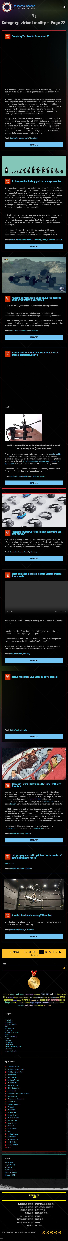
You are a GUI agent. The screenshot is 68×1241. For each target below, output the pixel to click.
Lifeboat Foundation (14, 1232)
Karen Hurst (12, 1091)
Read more (34, 145)
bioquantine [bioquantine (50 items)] (37, 994)
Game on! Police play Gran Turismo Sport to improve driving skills (36, 575)
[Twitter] (47, 1232)
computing (21, 476)
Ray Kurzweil (9, 1028)
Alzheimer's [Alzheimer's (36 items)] (12, 994)
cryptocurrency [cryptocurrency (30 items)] (26, 997)
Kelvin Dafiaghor (13, 1088)
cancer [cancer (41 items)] (21, 997)
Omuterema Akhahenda (16, 1099)
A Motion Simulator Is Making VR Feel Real (32, 915)
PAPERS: (37, 1222)
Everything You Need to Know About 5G (30, 36)
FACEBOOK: (21, 1204)
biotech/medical (21, 240)
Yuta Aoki (11, 1107)
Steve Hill (11, 1126)
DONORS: (27, 1213)
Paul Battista (12, 1083)
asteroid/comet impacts (13, 1047)
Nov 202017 (8, 36)
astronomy (8, 1049)
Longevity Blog (10, 1165)
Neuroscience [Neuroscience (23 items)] (18, 1003)
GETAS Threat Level (34, 1196)
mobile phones (28, 476)
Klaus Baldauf (13, 1102)
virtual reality (34, 138)
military (29, 330)
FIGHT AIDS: (23, 1216)
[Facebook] (43, 1232)
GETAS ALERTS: (39, 1207)
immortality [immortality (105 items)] (26, 1000)
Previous (15, 952)
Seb (9, 1131)
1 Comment (59, 240)
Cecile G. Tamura (14, 1104)
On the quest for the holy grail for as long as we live (36, 181)
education (19, 654)
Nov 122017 (7, 181)
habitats (22, 868)
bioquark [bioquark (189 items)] (45, 994)
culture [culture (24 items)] (31, 997)
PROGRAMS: (38, 1219)
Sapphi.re (33, 1232)
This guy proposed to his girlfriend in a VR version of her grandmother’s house (37, 857)
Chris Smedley (13, 1145)
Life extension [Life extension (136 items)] (53, 1000)
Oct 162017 (7, 575)
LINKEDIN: (22, 1207)
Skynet (7, 1034)
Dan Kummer (12, 1096)
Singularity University (12, 1032)
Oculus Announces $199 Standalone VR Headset (34, 677)
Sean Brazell (13, 476)
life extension (29, 240)
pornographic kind (12, 828)
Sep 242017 (7, 857)
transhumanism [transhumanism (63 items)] (38, 1005)
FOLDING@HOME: (21, 1219)
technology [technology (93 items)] (29, 1005)
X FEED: (22, 1210)
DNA (6, 1026)
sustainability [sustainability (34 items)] (21, 1005)
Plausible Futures (11, 1172)
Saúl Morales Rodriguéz (16, 1069)
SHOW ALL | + (8, 1147)
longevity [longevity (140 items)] (9, 1002)
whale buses (49, 801)
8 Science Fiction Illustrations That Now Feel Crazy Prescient (36, 785)
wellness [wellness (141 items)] (47, 1005)
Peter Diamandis (10, 1024)
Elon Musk (8, 1030)
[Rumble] (59, 1232)
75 (53, 952)
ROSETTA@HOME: (21, 1222)
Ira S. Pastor (12, 1142)
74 (50, 952)
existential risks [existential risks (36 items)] (39, 997)
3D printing (8, 1020)
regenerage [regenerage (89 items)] (34, 1003)
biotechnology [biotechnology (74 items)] (61, 994)
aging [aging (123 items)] (5, 994)
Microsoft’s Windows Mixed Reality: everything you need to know (36, 533)
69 (30, 952)
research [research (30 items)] (51, 1003)
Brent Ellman (12, 1128)
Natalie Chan (12, 1120)
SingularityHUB (10, 1175)
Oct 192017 (7, 533)
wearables (42, 476)
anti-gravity (8, 1043)
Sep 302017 (7, 785)
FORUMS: (29, 1225)
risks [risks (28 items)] (54, 1003)
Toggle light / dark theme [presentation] (64, 7)
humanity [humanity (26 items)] (15, 1000)
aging (7, 1039)
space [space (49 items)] (62, 1003)
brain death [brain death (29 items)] (16, 997)
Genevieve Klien (14, 138)
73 (46, 952)
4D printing (8, 1022)
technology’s (37, 828)
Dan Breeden (12, 1077)
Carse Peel (13, 330)
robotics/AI (28, 138)
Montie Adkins (13, 1139)
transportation (35, 799)
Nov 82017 (7, 299)
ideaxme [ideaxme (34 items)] (19, 1000)
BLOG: (36, 1210)
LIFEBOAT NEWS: (39, 1204)
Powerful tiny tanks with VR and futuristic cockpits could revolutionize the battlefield (36, 299)
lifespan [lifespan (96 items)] (62, 1000)
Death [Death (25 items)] (34, 997)
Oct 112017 (7, 677)
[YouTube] (55, 1232)
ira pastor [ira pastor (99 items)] (43, 1000)
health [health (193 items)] (63, 997)
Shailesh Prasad (14, 552)
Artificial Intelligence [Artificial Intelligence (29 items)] (29, 994)
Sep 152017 (7, 915)
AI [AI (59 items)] (8, 994)
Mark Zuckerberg (10, 1036)
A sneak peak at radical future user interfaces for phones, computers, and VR (35, 354)
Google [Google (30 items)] (57, 997)
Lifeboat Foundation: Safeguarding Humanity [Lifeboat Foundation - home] (29, 7)
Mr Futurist (8, 1167)
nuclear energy (37, 240)
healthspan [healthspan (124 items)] (8, 1000)
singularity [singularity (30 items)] (57, 1003)
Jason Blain (12, 1137)
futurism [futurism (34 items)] (54, 997)
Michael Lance (13, 1134)
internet (22, 138)
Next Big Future (10, 1170)
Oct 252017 (7, 354)
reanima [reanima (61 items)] (27, 1003)
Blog (34, 16)
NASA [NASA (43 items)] (14, 1003)
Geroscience (9, 1162)
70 (34, 952)
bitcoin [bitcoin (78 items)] (5, 997)
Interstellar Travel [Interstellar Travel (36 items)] (35, 1000)
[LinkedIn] (51, 1232)
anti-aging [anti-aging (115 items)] (20, 994)
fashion (13, 804)
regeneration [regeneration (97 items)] (44, 1003)
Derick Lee (12, 240)
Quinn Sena (12, 1075)
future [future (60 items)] (50, 997)
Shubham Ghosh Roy (15, 1072)
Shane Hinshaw (13, 1115)
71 (37, 952)
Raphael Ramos (13, 1118)
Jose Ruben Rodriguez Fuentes (18, 1094)
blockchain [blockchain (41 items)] (11, 997)
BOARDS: (37, 1213)
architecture (9, 1045)
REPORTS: (37, 1216)
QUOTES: (37, 1225)
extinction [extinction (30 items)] (45, 997)
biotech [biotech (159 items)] (53, 994)
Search (63, 968)
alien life (8, 1041)
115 (59, 952)
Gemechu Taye (13, 1085)
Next (33, 955)
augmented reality (21, 330)
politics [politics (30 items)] (22, 1003)
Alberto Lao (12, 1112)
